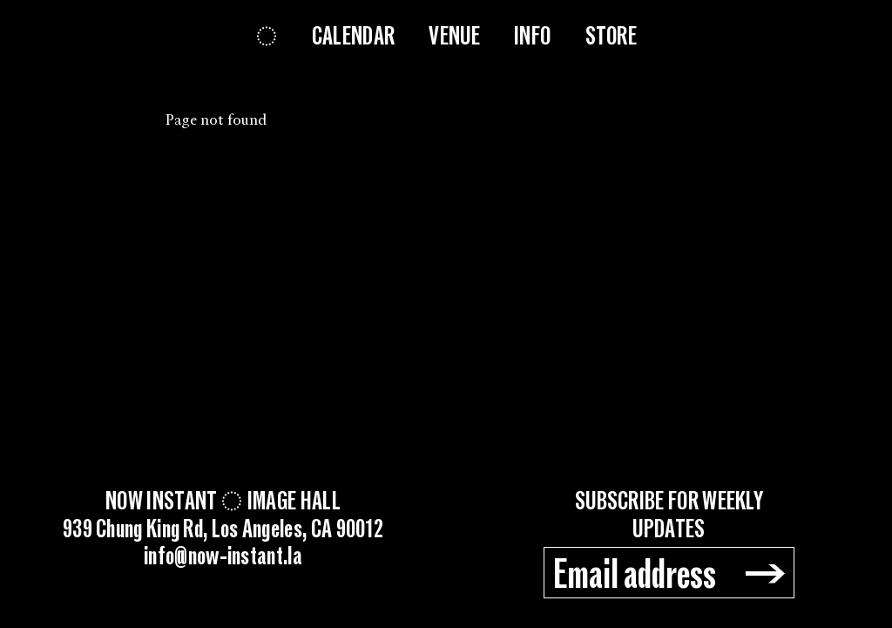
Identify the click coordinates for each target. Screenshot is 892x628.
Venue (454, 36)
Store (611, 36)
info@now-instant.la (223, 557)
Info (532, 36)
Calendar (353, 36)
